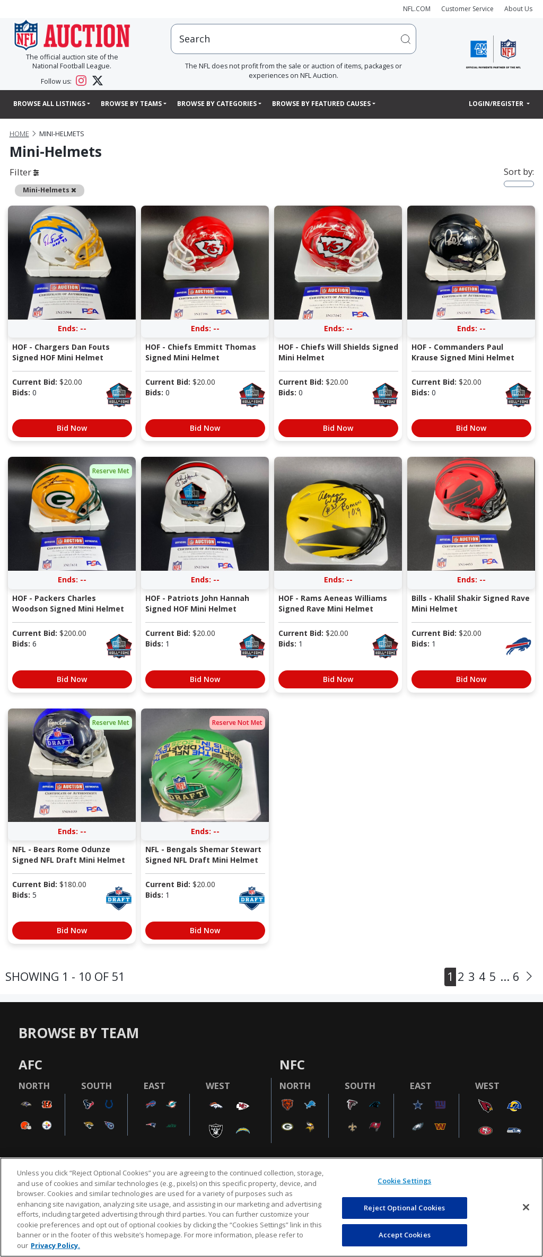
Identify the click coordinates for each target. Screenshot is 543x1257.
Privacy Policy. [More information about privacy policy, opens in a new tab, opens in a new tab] (55, 1245)
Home (19, 133)
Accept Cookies (405, 1235)
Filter (24, 172)
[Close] (526, 1207)
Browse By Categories (217, 103)
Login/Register (497, 103)
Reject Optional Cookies (404, 1207)
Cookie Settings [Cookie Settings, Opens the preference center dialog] (404, 1180)
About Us (518, 8)
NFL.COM (417, 8)
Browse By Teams (131, 103)
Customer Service (467, 8)
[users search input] (293, 39)
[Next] (529, 977)
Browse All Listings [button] (49, 103)
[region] (271, 1207)
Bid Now (72, 428)
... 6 (509, 976)
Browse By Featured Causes (321, 103)
